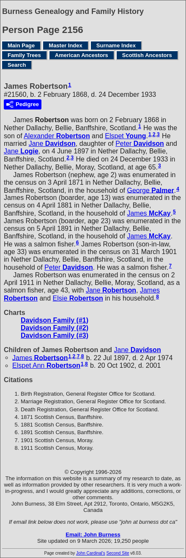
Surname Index (116, 45)
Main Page (21, 45)
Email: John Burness (93, 534)
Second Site (118, 553)
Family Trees (24, 55)
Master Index (65, 45)
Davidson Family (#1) (54, 320)
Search (17, 65)
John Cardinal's (90, 553)
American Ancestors (81, 55)
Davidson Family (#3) (54, 335)
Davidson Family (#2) (54, 327)
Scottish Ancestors (147, 55)
